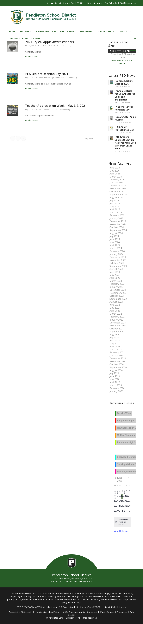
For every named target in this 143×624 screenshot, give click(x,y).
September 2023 (118, 266)
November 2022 (117, 292)
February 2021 (117, 352)
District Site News (43, 78)
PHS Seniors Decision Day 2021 (46, 74)
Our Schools (111, 3)
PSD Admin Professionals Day (124, 128)
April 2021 (114, 346)
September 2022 (118, 298)
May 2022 (114, 307)
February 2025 (117, 215)
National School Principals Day (124, 108)
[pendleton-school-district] (43, 17)
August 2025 (116, 197)
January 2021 (116, 355)
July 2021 (114, 337)
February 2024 (117, 251)
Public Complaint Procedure (113, 612)
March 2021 (115, 349)
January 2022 (116, 319)
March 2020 (115, 385)
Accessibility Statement (20, 612)
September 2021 (118, 331)
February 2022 (117, 316)
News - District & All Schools (48, 46)
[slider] (119, 50)
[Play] (110, 50)
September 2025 (118, 194)
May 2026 (114, 170)
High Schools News (57, 78)
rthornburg (67, 46)
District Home (94, 3)
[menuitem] (94, 3)
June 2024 (114, 239)
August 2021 (116, 334)
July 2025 (114, 200)
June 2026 (114, 167)
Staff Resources (128, 3)
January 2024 (116, 254)
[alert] (124, 522)
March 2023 (115, 280)
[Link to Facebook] (48, 3)
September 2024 (118, 230)
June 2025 (114, 203)
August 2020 (116, 370)
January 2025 (116, 218)
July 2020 (114, 373)
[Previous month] (115, 478)
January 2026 (116, 182)
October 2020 (116, 364)
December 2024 (117, 221)
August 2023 (116, 269)
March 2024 (115, 248)
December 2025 (117, 185)
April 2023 (114, 277)
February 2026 (117, 179)
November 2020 (117, 361)
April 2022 (114, 310)
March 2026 (115, 176)
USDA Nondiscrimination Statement (80, 612)
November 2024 (117, 224)
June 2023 (114, 272)
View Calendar (121, 531)
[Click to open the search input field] (134, 38)
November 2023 (117, 260)
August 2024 (116, 233)
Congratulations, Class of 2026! (124, 82)
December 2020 (117, 358)
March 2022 (115, 313)
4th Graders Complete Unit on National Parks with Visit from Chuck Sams (125, 142)
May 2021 (114, 343)
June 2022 (114, 304)
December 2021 (117, 322)
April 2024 (114, 245)
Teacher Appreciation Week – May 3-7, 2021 (56, 106)
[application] (122, 51)
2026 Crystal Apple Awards (125, 118)
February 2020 (117, 388)
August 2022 (116, 301)
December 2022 (117, 289)
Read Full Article (32, 56)
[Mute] (128, 50)
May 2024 (114, 242)
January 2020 (116, 391)
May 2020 (114, 379)
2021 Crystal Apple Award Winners (49, 42)
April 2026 (114, 173)
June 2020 (114, 376)
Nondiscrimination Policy (47, 612)
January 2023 (116, 286)
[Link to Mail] (52, 3)
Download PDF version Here (123, 56)
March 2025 (115, 212)
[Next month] (129, 478)
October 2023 (116, 263)
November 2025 (117, 188)
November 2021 (117, 325)
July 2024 (114, 236)
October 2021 (116, 328)
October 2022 (116, 295)
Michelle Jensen (118, 607)
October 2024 (116, 227)
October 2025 (116, 191)
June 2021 (114, 340)
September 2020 (118, 367)
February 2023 (117, 283)
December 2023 (117, 257)
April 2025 (114, 209)
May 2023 (114, 274)
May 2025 (114, 206)
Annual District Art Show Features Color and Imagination (125, 95)
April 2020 (114, 382)
